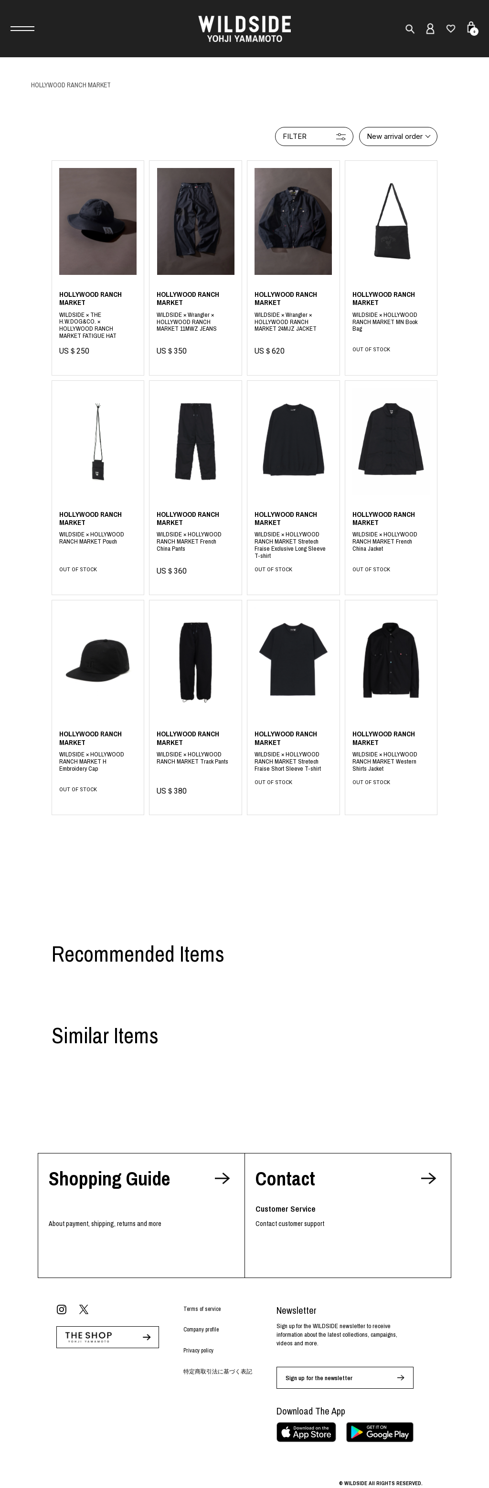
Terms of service (202, 1309)
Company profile (201, 1329)
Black (98, 323)
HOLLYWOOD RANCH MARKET (71, 85)
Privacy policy (198, 1350)
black (391, 321)
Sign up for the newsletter (319, 1378)
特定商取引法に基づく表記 (217, 1371)
